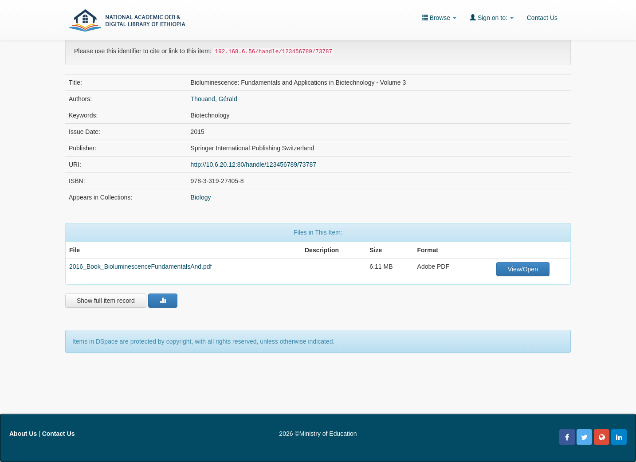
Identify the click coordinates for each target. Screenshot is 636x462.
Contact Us (542, 17)
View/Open (523, 269)
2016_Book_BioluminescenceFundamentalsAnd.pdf (140, 266)
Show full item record (106, 300)
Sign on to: (492, 17)
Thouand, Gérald (214, 98)
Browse (439, 17)
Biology (201, 197)
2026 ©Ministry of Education (318, 433)
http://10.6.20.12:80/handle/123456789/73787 (253, 164)
